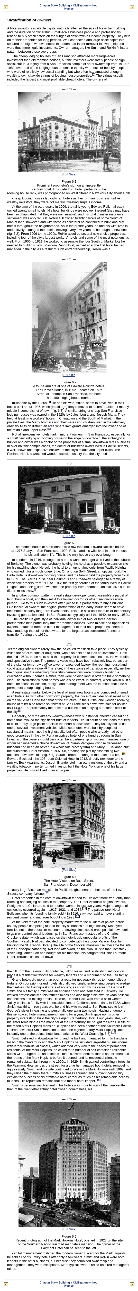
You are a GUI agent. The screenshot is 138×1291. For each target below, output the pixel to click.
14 (113, 1032)
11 (84, 908)
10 (46, 892)
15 (98, 1079)
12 (77, 916)
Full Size (69, 174)
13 (9, 976)
